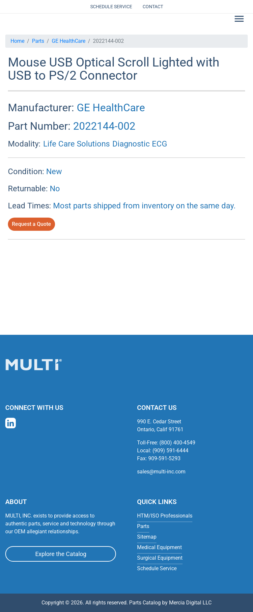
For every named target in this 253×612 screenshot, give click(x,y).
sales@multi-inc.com (161, 471)
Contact (153, 6)
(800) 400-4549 (177, 442)
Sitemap (146, 537)
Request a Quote (31, 224)
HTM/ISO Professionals (164, 516)
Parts (38, 41)
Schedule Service (111, 6)
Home (17, 41)
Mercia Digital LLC (190, 602)
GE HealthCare (68, 41)
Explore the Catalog (60, 553)
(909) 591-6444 (170, 450)
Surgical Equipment (160, 558)
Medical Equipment (159, 547)
